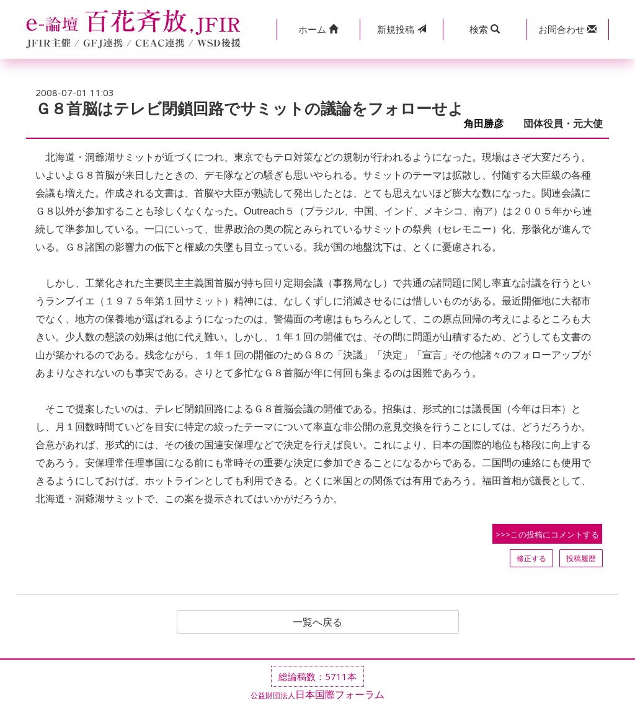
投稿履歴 (581, 558)
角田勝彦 (488, 123)
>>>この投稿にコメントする (547, 534)
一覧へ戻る (317, 622)
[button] (318, 29)
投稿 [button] (401, 29)
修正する (531, 558)
